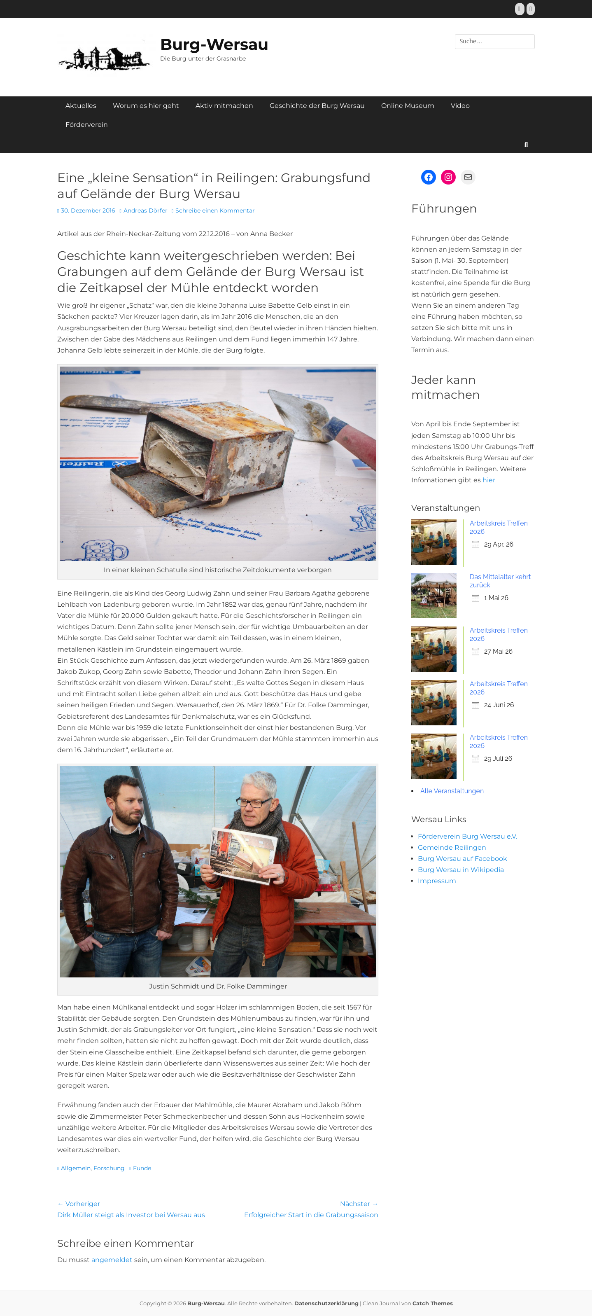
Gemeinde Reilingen (452, 847)
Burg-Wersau (214, 44)
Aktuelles (80, 106)
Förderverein (86, 125)
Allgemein (76, 1168)
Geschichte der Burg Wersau (317, 106)
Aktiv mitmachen (224, 106)
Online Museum (407, 106)
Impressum (437, 881)
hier (488, 480)
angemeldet (112, 1260)
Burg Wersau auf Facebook (462, 859)
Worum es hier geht (146, 106)
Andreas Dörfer (146, 210)
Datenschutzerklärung (326, 1303)
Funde (142, 1168)
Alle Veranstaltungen (452, 791)
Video (460, 106)
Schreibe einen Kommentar (215, 210)
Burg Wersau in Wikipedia (461, 870)
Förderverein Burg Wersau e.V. (467, 836)
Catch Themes (433, 1303)
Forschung (109, 1168)
